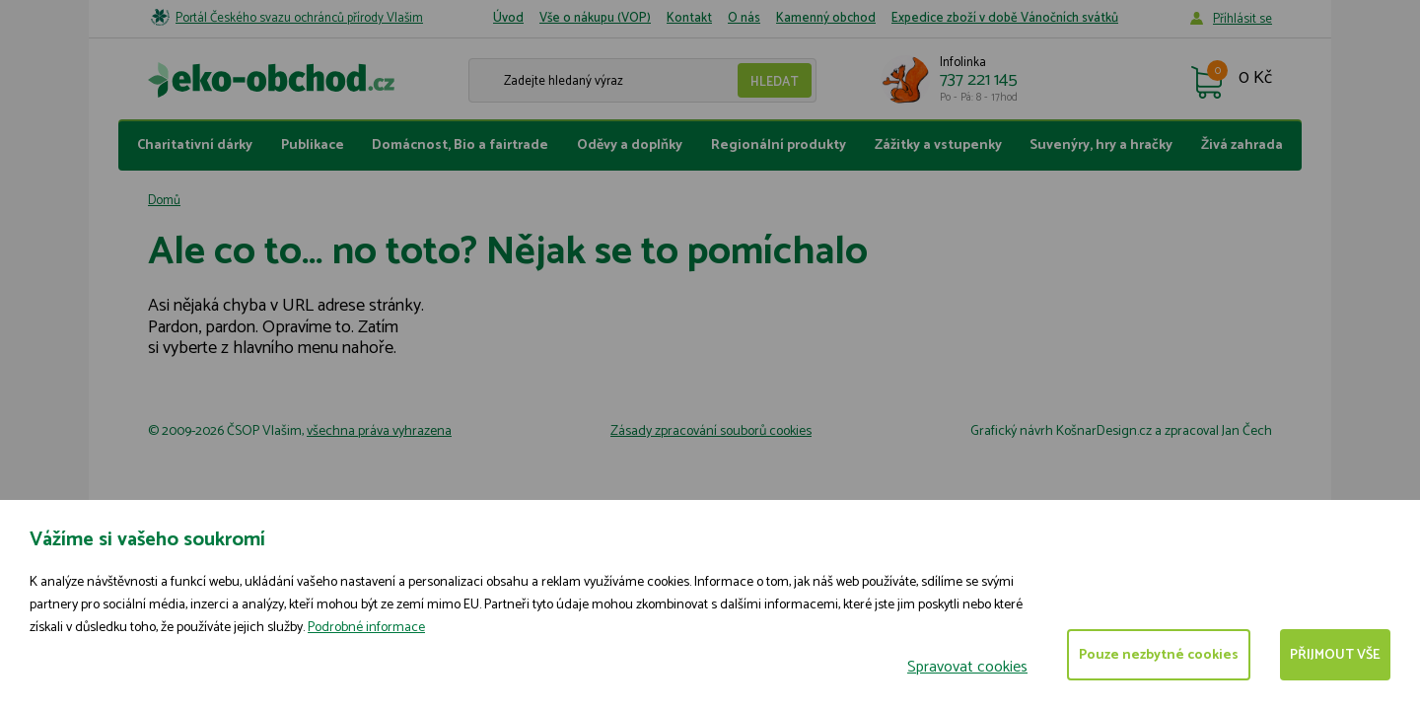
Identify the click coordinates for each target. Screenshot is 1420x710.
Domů (164, 200)
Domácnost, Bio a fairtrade (460, 145)
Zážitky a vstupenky (938, 145)
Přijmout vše (1335, 655)
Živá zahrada (1242, 145)
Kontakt (689, 18)
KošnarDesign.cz (1104, 431)
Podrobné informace (366, 627)
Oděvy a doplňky (629, 145)
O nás (744, 18)
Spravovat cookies (967, 667)
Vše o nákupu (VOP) (595, 18)
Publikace (312, 145)
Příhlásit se (1242, 19)
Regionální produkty (778, 145)
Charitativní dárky (194, 145)
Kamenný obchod (826, 18)
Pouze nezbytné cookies (1159, 655)
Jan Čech (1247, 431)
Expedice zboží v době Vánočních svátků (1004, 18)
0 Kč (1255, 79)
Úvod (508, 18)
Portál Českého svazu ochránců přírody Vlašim (299, 18)
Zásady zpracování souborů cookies (711, 431)
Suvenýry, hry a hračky (1101, 145)
